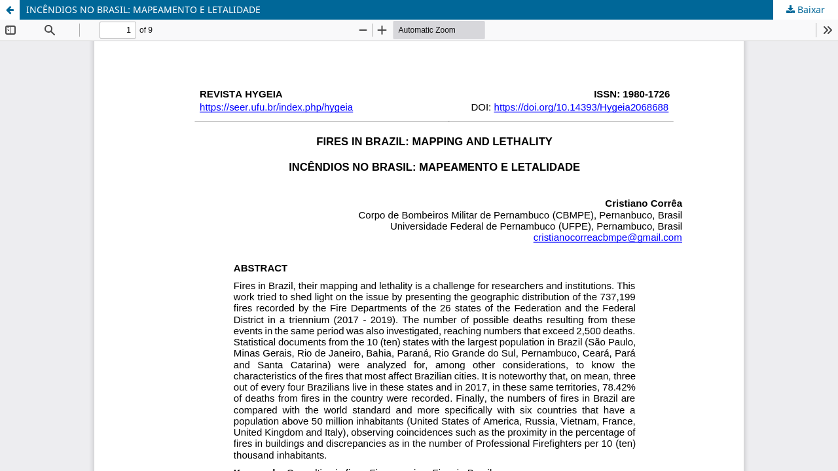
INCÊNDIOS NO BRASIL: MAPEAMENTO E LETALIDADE (143, 9)
